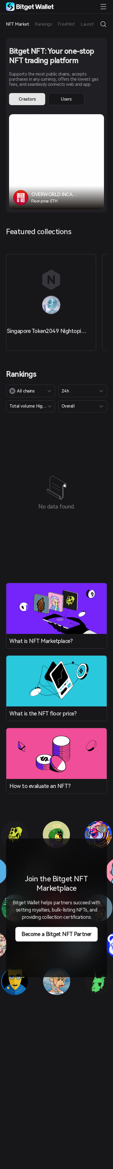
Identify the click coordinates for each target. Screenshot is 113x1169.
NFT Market (17, 24)
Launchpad (91, 24)
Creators (27, 99)
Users (66, 99)
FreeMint (66, 24)
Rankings (43, 24)
